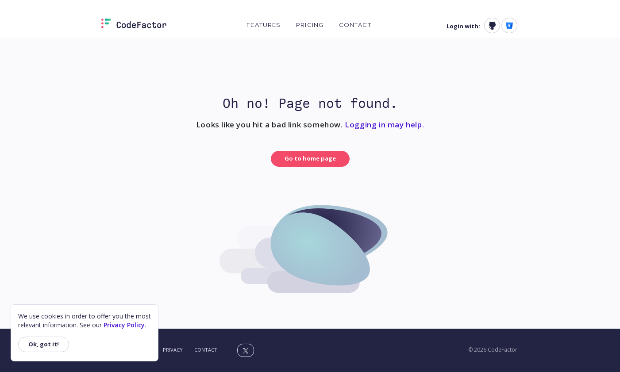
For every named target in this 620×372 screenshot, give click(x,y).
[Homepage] (133, 25)
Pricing (309, 24)
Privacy (173, 349)
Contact (355, 24)
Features (263, 24)
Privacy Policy (124, 325)
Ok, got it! (43, 344)
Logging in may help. (384, 124)
